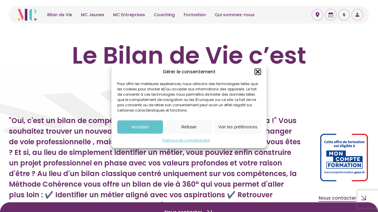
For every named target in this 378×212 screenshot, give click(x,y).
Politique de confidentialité (186, 140)
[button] (258, 72)
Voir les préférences (238, 126)
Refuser (189, 126)
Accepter (140, 126)
